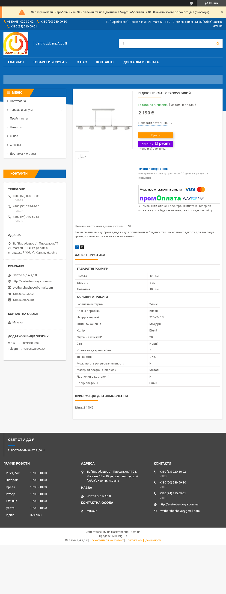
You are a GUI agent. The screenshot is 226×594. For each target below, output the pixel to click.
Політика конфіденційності (143, 540)
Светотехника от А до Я (28, 450)
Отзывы (15, 144)
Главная (16, 62)
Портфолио (18, 101)
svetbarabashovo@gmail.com (33, 287)
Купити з (156, 144)
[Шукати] (218, 43)
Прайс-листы (19, 118)
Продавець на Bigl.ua (113, 536)
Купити (156, 135)
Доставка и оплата (141, 62)
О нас (82, 62)
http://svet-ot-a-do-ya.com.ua (32, 281)
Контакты (105, 62)
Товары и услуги (48, 62)
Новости (15, 127)
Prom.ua (135, 532)
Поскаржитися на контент (107, 540)
